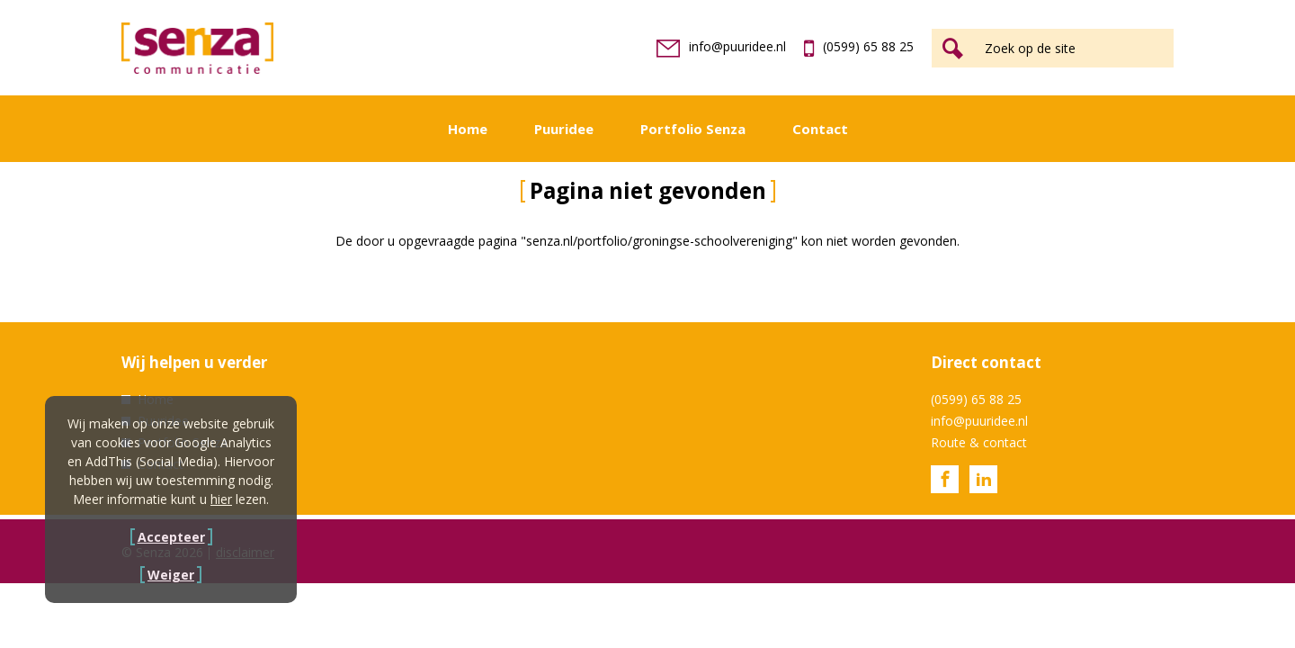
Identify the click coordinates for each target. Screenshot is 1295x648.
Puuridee (564, 129)
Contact (820, 129)
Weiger (170, 574)
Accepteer (171, 536)
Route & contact (979, 442)
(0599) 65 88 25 (859, 46)
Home (467, 129)
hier (221, 499)
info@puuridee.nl (721, 46)
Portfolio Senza (693, 129)
